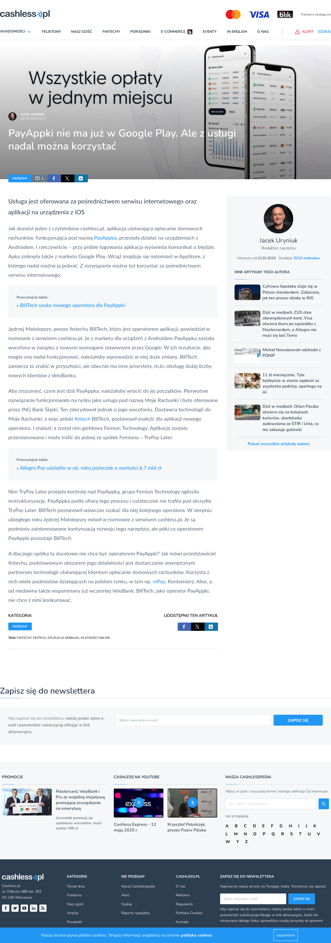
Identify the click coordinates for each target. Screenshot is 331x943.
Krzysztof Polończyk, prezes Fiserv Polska (187, 827)
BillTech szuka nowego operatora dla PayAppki (71, 305)
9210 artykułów (307, 258)
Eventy (210, 31)
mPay (159, 581)
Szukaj (126, 904)
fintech (82, 418)
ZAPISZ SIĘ (298, 720)
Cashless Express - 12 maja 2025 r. (135, 827)
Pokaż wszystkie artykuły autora (279, 444)
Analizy (73, 912)
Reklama (183, 895)
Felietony (51, 31)
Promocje (12, 777)
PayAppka (105, 237)
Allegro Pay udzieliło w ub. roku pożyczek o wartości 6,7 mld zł (89, 468)
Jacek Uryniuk (32, 114)
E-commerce (173, 31)
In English (237, 31)
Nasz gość (81, 31)
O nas (263, 31)
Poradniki (140, 31)
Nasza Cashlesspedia (138, 886)
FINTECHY (19, 178)
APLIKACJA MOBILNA (63, 638)
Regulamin (184, 904)
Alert (125, 895)
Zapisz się (302, 899)
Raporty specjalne (135, 912)
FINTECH (39, 638)
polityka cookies (196, 935)
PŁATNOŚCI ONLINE (95, 638)
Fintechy (111, 31)
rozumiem (285, 935)
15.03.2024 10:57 (33, 118)
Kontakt (182, 922)
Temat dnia (76, 886)
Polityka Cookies (189, 912)
